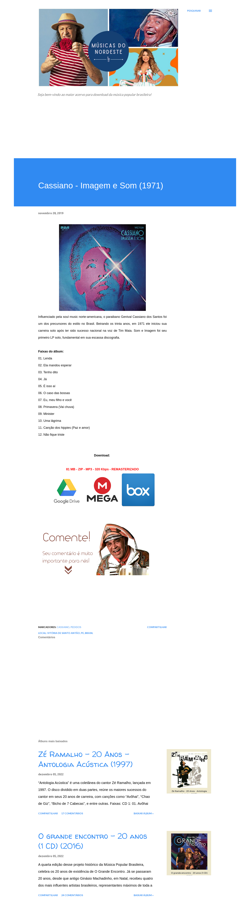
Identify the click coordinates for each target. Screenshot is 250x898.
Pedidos (75, 627)
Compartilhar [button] (157, 627)
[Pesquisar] (194, 11)
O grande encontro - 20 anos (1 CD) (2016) (92, 841)
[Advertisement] (125, 132)
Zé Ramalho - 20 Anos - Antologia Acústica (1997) (85, 759)
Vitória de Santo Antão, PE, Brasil (70, 632)
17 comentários (72, 813)
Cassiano (63, 627)
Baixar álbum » (143, 813)
